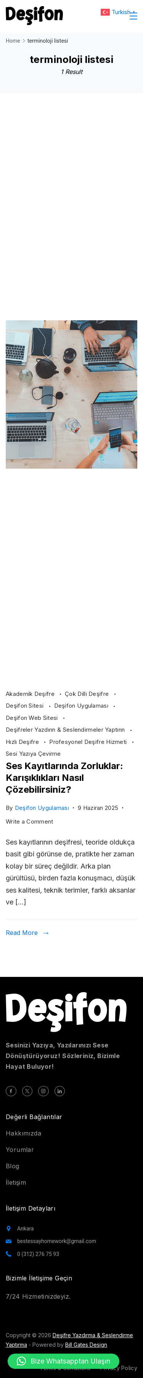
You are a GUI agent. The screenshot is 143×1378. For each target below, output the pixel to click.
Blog (12, 1166)
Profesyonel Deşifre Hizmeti (88, 741)
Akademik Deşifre (31, 693)
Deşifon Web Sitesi (32, 717)
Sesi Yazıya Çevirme (33, 753)
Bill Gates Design (86, 1344)
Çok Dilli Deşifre (87, 693)
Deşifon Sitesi (25, 705)
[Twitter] (27, 1091)
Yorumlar (20, 1149)
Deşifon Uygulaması (82, 705)
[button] (63, 1361)
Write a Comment (29, 822)
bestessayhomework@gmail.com (56, 1241)
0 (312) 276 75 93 (38, 1254)
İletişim (16, 1182)
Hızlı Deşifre (23, 741)
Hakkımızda (23, 1133)
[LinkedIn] (60, 1091)
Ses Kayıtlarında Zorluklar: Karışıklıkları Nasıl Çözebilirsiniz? (64, 777)
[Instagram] (43, 1091)
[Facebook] (11, 1091)
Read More (22, 932)
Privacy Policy (118, 1368)
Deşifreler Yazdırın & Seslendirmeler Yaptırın (66, 729)
